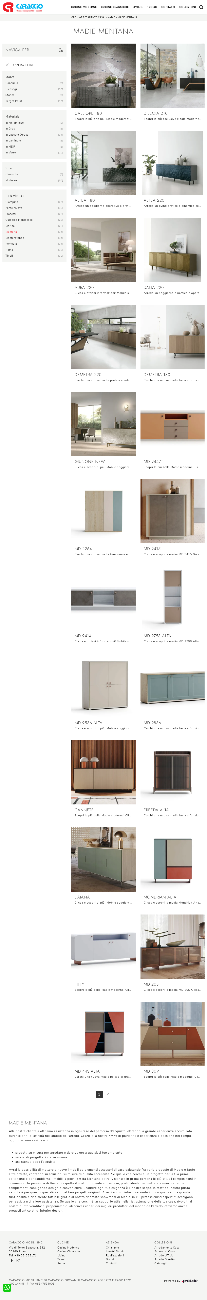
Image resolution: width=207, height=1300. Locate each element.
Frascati (10, 214)
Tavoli (61, 1259)
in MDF (10, 147)
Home (73, 17)
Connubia (11, 83)
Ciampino (11, 202)
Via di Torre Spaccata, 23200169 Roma (27, 1250)
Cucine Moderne (84, 7)
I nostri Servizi (116, 1251)
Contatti (168, 7)
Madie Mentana (127, 17)
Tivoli (9, 256)
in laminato (13, 140)
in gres (10, 129)
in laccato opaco (17, 135)
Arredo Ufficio (163, 1255)
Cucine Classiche (115, 7)
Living (138, 7)
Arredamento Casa (92, 17)
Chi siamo (112, 1248)
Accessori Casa (164, 1251)
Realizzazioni (115, 1255)
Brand (110, 1259)
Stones (10, 95)
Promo (152, 7)
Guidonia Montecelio (19, 220)
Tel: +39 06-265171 (23, 1255)
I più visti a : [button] (14, 196)
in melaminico (14, 123)
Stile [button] (8, 168)
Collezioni (187, 7)
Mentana (11, 232)
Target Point (13, 101)
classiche (11, 174)
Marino (10, 226)
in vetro (10, 152)
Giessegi (11, 89)
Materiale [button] (12, 117)
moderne (11, 180)
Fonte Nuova (13, 208)
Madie (111, 17)
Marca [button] (10, 77)
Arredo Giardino (165, 1259)
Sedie (61, 1263)
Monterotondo (14, 238)
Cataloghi (160, 1263)
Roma (9, 250)
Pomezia (11, 244)
